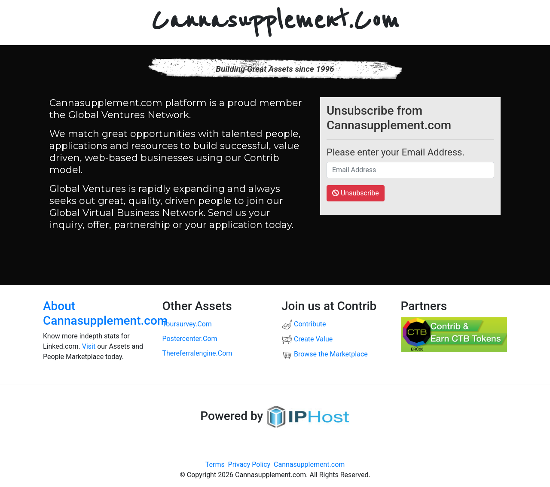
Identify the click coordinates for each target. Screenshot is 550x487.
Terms (215, 464)
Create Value (307, 339)
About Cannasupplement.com (105, 313)
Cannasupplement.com (309, 464)
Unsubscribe (355, 193)
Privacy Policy (249, 464)
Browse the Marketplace (324, 354)
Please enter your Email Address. (395, 152)
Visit (88, 346)
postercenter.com (189, 339)
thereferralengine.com (197, 353)
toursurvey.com (187, 324)
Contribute (303, 324)
